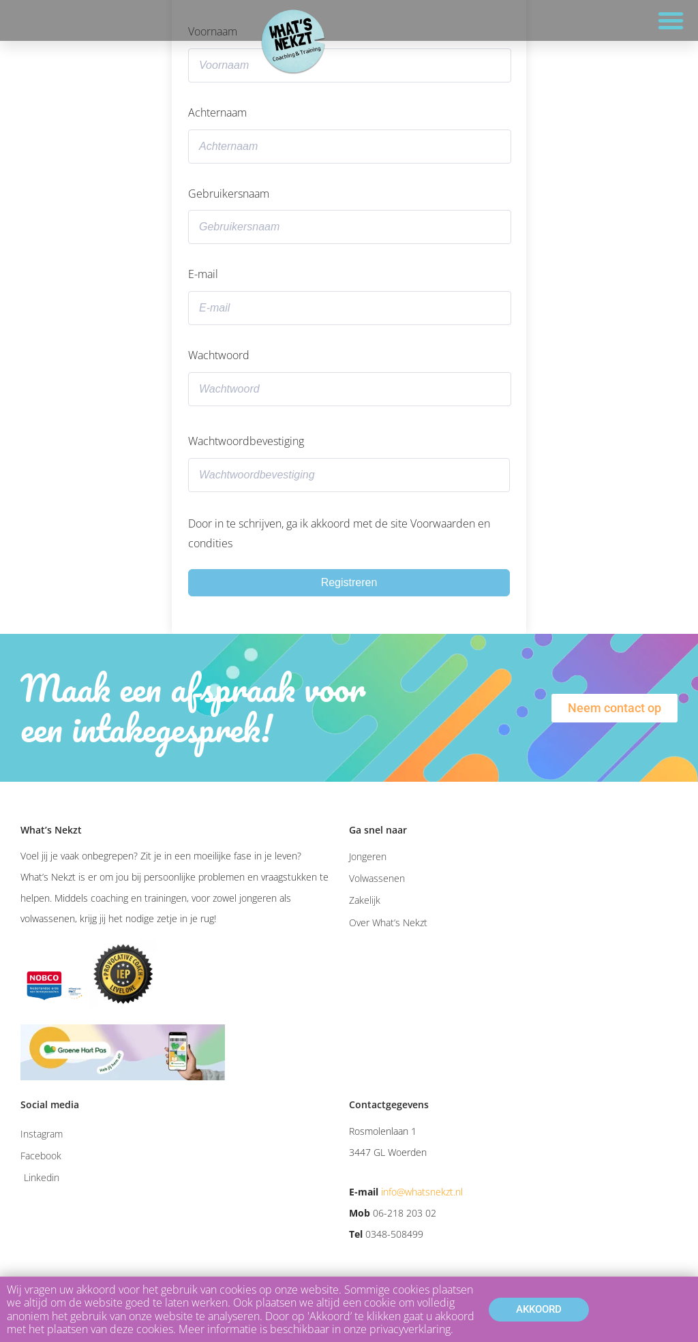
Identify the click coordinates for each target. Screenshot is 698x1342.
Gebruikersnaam (228, 193)
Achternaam (217, 112)
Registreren (349, 582)
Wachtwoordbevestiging (246, 440)
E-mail (203, 273)
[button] (670, 20)
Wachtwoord (218, 355)
